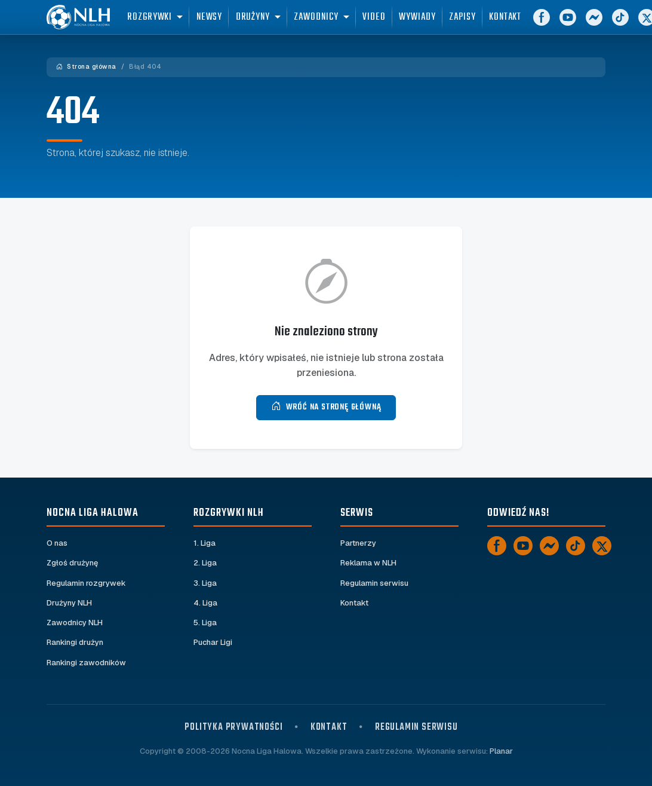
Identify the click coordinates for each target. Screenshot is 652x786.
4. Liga (205, 603)
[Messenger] (610, 24)
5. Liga (205, 622)
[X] (601, 545)
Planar (501, 751)
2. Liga (205, 563)
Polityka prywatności (233, 727)
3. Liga (205, 583)
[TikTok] (636, 24)
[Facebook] (557, 24)
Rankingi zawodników (86, 662)
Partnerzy (358, 543)
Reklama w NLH (368, 563)
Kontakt (354, 603)
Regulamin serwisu (374, 583)
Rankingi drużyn (75, 642)
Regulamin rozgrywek (86, 583)
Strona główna (86, 67)
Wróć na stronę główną (326, 407)
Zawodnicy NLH (75, 622)
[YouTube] (584, 24)
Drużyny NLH (69, 603)
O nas (57, 543)
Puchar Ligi (212, 642)
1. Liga (204, 543)
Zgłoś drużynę (72, 563)
